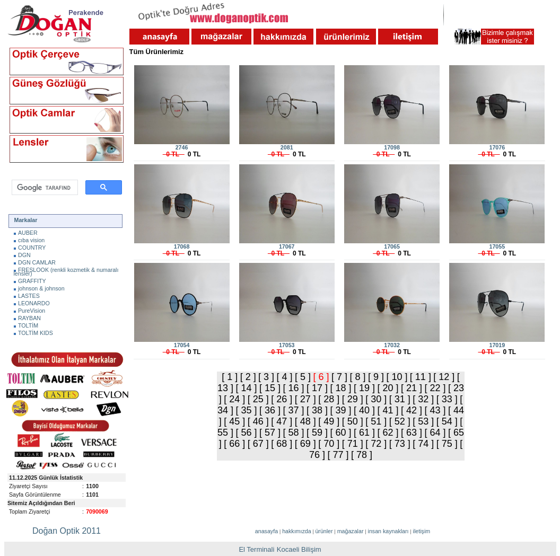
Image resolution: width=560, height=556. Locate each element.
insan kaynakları (388, 531)
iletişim (422, 531)
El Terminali (256, 549)
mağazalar (350, 531)
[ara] (44, 187)
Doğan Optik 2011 (66, 530)
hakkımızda (296, 531)
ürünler (323, 531)
